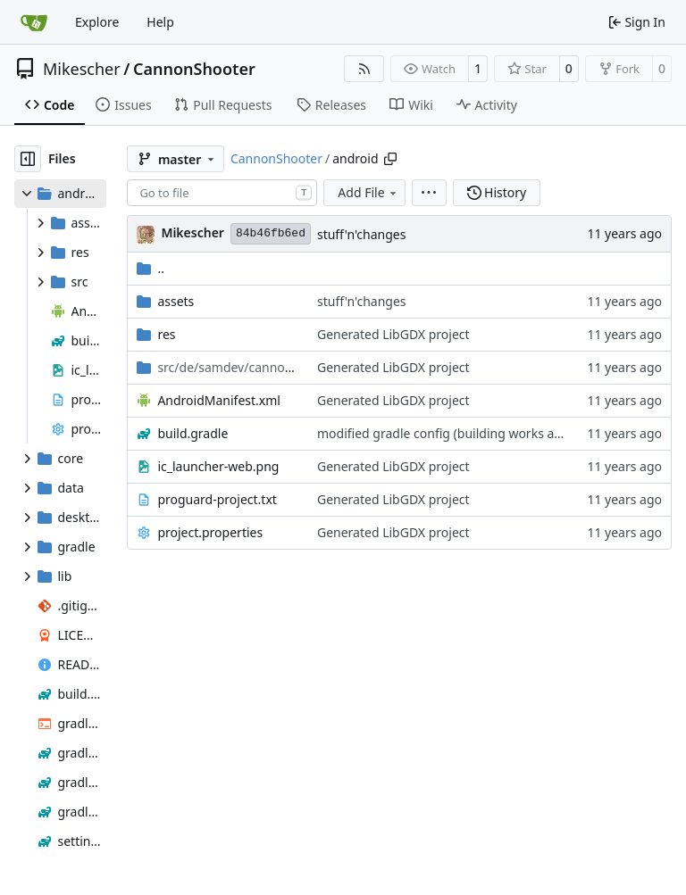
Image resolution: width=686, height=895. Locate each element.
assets (175, 301)
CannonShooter (194, 69)
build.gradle (192, 433)
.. (150, 268)
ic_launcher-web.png (218, 466)
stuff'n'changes (361, 234)
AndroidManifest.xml (218, 400)
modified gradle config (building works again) (450, 433)
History (497, 192)
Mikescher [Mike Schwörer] (192, 232)
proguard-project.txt (216, 499)
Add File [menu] (368, 192)
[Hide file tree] (27, 158)
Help (160, 21)
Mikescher (82, 69)
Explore (97, 21)
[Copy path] (390, 159)
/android (228, 367)
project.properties (210, 532)
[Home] (34, 22)
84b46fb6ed (270, 233)
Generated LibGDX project (393, 334)
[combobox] (222, 192)
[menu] (429, 192)
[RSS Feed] (364, 68)
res (166, 334)
